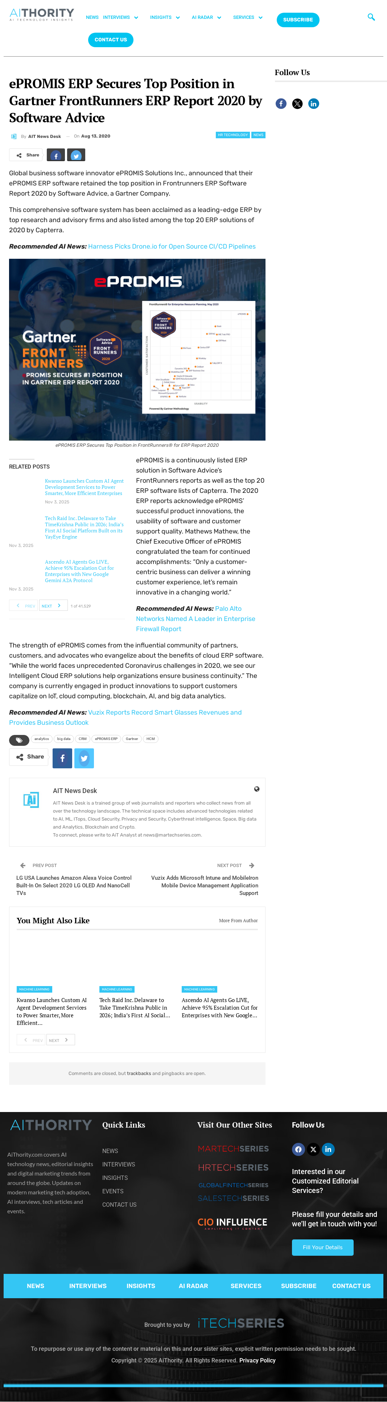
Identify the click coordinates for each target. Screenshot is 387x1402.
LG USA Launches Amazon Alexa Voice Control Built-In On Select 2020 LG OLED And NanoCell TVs (74, 885)
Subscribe (298, 20)
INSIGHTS (169, 17)
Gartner (132, 739)
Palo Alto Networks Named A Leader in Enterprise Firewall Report (195, 619)
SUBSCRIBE (299, 1285)
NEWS (92, 17)
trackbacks (139, 1073)
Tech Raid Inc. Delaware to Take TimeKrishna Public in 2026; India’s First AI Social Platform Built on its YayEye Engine (84, 527)
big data (63, 739)
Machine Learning (34, 989)
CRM (83, 739)
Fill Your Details (323, 1247)
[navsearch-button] (370, 16)
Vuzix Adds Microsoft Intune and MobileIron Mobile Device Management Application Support (204, 885)
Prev (23, 605)
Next (53, 605)
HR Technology (233, 135)
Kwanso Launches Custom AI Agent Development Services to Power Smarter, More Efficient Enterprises (84, 486)
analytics (41, 739)
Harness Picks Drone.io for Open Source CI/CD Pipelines (172, 246)
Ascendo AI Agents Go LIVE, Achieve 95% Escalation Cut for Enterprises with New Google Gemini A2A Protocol (79, 571)
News (258, 135)
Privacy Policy (257, 1360)
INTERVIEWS (124, 17)
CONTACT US (111, 40)
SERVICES (251, 17)
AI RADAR (210, 17)
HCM (151, 739)
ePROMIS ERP (106, 739)
